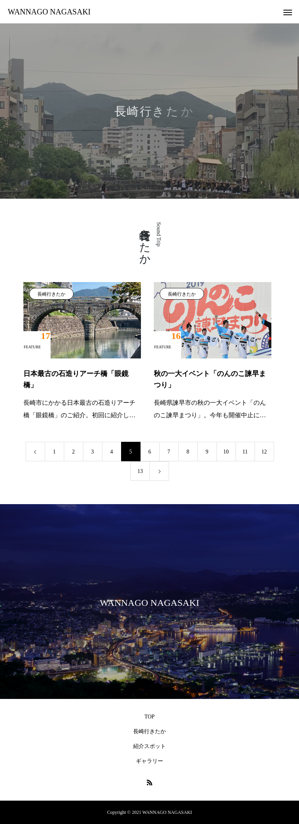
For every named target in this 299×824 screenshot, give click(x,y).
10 (226, 452)
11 (245, 452)
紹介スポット (149, 746)
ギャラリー (149, 761)
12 (264, 452)
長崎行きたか (51, 294)
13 (140, 471)
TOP (149, 717)
